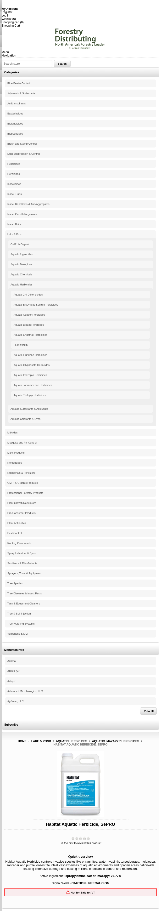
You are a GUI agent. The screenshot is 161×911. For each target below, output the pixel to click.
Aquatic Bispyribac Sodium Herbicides (36, 304)
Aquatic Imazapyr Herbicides (30, 375)
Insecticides (14, 183)
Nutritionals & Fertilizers (21, 472)
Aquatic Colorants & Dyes (25, 418)
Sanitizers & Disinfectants (22, 563)
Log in (6, 15)
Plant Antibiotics (16, 523)
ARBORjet (13, 671)
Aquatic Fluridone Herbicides (30, 354)
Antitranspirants (16, 103)
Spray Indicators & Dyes (21, 553)
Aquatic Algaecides (22, 254)
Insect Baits (14, 224)
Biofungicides (15, 123)
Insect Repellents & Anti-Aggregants (28, 204)
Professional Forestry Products (25, 492)
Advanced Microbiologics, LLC (25, 691)
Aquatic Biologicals (22, 264)
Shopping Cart (11, 25)
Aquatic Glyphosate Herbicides (32, 365)
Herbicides (13, 173)
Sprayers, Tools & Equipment (24, 573)
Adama (11, 661)
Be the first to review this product (80, 843)
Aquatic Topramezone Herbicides (33, 385)
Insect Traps (14, 194)
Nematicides (14, 462)
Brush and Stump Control (22, 143)
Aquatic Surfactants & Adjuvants (29, 408)
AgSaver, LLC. (15, 701)
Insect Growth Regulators (22, 214)
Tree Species (15, 583)
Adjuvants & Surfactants (21, 93)
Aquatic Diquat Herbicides (29, 324)
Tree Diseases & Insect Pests (24, 593)
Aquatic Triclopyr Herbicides (30, 395)
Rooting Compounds (19, 543)
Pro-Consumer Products (21, 513)
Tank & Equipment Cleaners (23, 603)
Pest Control (14, 533)
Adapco (11, 681)
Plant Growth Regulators (21, 502)
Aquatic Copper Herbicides (29, 314)
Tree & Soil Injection (19, 613)
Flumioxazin (21, 344)
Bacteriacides (15, 113)
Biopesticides (15, 133)
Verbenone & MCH (18, 633)
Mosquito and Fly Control (22, 442)
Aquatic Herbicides (22, 284)
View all (149, 711)
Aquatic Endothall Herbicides (30, 334)
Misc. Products (16, 452)
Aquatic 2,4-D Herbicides (28, 294)
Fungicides (13, 163)
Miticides (12, 432)
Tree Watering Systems (21, 623)
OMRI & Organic (20, 244)
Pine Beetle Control (18, 83)
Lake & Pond (14, 234)
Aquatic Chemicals (21, 274)
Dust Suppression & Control (23, 153)
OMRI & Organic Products (22, 482)
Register (7, 12)
